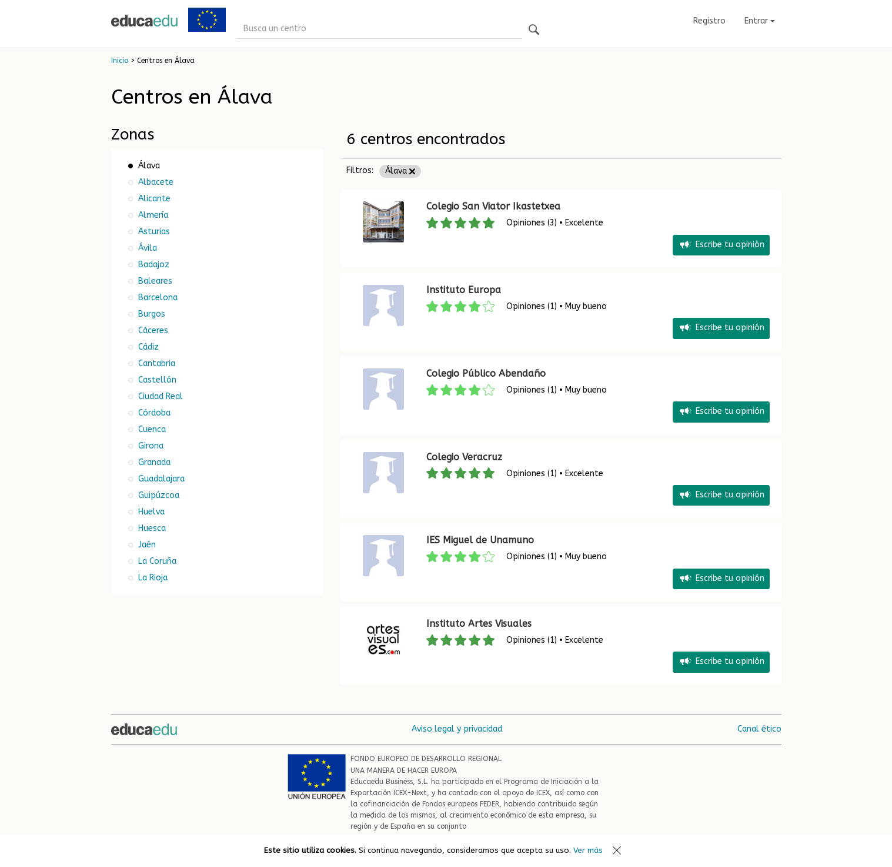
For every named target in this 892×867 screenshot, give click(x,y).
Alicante (153, 199)
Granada (153, 462)
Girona (149, 446)
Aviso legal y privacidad (457, 729)
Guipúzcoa (157, 495)
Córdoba (153, 413)
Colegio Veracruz (464, 457)
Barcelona (157, 298)
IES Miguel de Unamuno (480, 540)
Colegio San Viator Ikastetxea (493, 206)
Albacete (154, 182)
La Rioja (152, 578)
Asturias (153, 232)
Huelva (150, 512)
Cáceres (152, 330)
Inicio (119, 61)
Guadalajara (160, 479)
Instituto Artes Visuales (479, 623)
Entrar (759, 21)
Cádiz (147, 347)
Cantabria (155, 363)
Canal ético (759, 729)
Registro (709, 21)
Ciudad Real (159, 396)
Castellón (156, 380)
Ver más (588, 850)
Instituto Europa (463, 289)
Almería (152, 215)
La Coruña (156, 561)
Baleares (154, 281)
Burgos (150, 314)
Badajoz (152, 265)
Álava (400, 171)
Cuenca (151, 429)
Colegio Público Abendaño (486, 373)
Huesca (151, 528)
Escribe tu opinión (721, 245)
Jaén (146, 545)
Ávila (146, 248)
